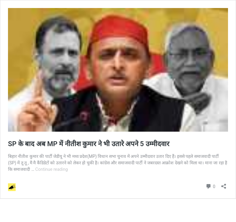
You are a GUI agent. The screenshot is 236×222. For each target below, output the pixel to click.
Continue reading (51, 169)
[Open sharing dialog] (223, 184)
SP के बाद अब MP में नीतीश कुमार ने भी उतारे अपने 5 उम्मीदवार (90, 144)
